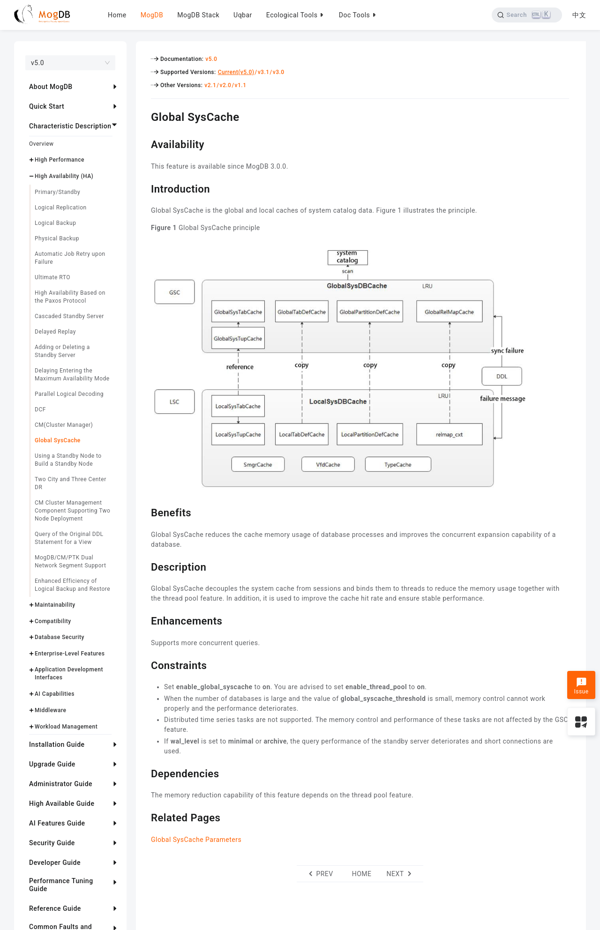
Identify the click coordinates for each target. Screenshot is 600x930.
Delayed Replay (55, 331)
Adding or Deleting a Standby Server (62, 351)
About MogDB (51, 86)
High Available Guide (61, 803)
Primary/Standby (57, 192)
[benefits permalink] (144, 511)
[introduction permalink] (144, 188)
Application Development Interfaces (69, 673)
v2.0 (225, 85)
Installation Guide (57, 744)
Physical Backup (57, 238)
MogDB (152, 15)
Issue (581, 686)
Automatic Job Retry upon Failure (70, 258)
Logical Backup (55, 223)
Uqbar (242, 15)
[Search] (526, 14)
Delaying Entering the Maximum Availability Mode (72, 374)
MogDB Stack (198, 15)
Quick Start (46, 106)
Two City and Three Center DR (70, 483)
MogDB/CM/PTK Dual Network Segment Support (70, 561)
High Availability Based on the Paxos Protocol (70, 297)
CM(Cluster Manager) (64, 425)
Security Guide (52, 843)
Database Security (59, 637)
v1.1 (241, 85)
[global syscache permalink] (144, 115)
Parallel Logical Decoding (69, 394)
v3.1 (264, 72)
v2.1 (210, 85)
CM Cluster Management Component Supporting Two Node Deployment (72, 510)
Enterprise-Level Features (70, 653)
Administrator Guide (60, 784)
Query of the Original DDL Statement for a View (69, 538)
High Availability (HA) (64, 176)
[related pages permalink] (144, 816)
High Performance (59, 159)
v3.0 (279, 72)
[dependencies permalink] (144, 772)
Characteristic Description (70, 126)
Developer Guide (55, 862)
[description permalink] (144, 566)
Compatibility (53, 621)
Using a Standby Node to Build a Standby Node (68, 460)
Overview (41, 144)
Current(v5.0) (236, 72)
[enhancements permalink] (144, 620)
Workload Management (66, 726)
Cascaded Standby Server (69, 316)
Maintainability (55, 605)
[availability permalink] (144, 143)
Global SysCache (58, 440)
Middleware (51, 710)
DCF (40, 409)
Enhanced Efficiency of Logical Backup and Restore (72, 585)
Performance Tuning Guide (61, 885)
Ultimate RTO (52, 277)
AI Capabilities (55, 694)
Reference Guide (55, 908)
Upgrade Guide (52, 764)
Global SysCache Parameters (196, 839)
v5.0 (211, 59)
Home (117, 15)
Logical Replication (61, 207)
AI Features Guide (57, 823)
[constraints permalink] (144, 664)
